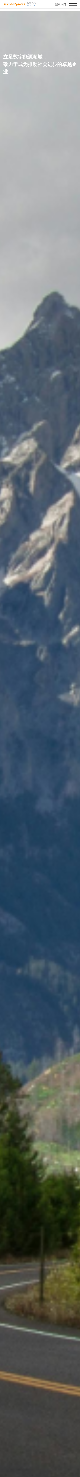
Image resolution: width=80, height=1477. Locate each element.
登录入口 (60, 4)
